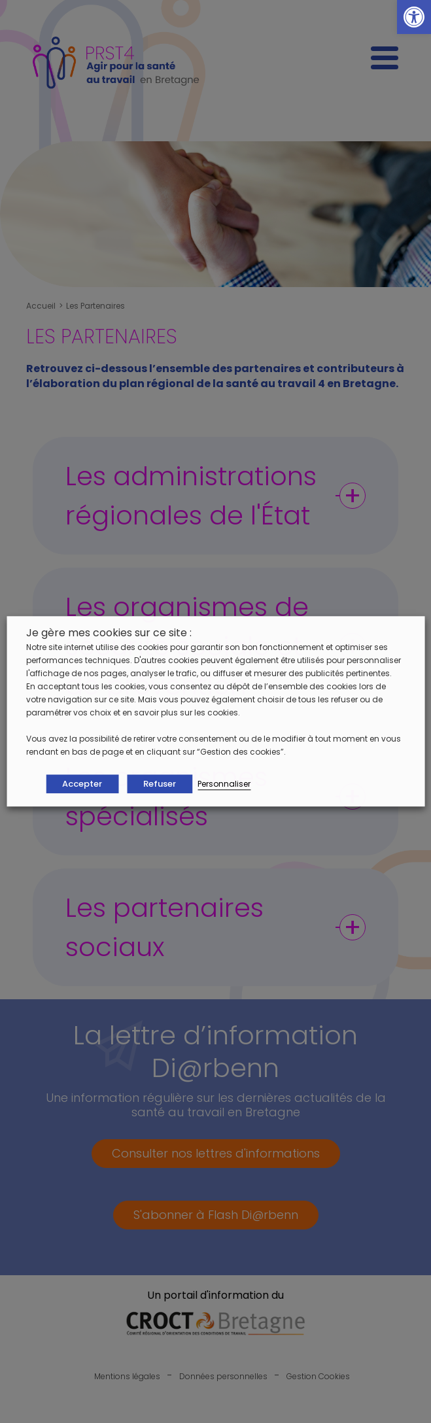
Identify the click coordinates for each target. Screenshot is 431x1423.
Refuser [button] (159, 784)
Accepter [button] (82, 784)
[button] (414, 17)
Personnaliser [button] (224, 784)
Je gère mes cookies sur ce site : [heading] (109, 633)
